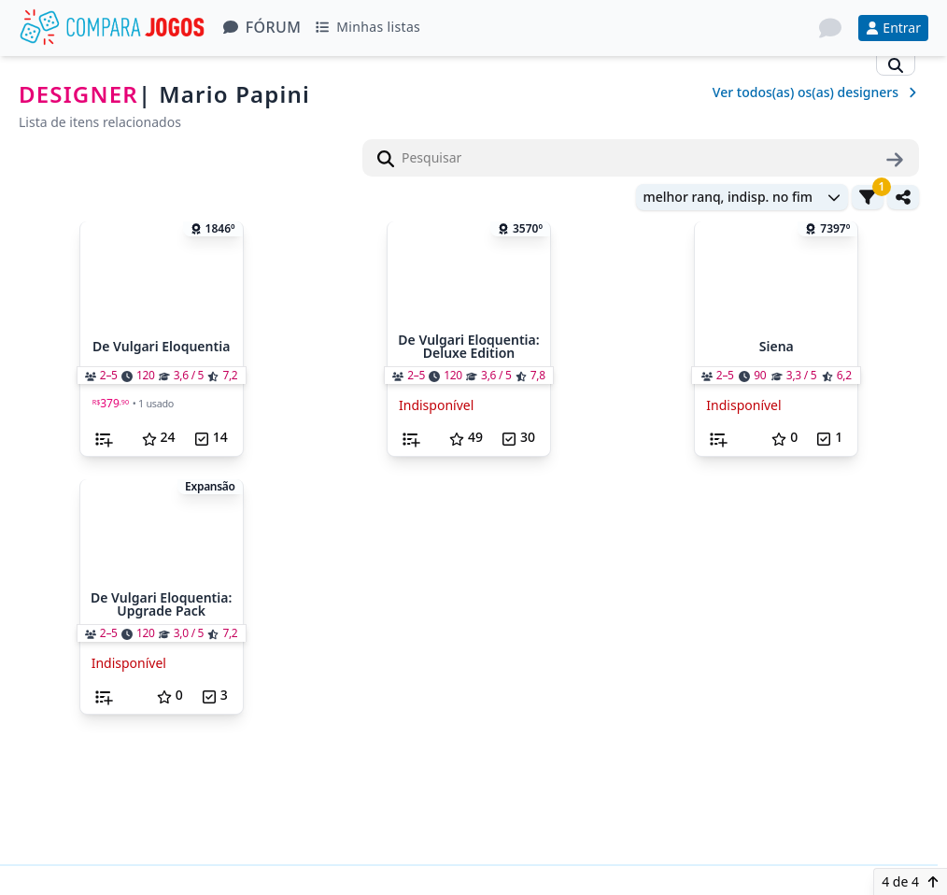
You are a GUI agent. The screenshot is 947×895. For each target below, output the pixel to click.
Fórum (262, 27)
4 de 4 (911, 881)
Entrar (893, 27)
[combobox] (742, 200)
